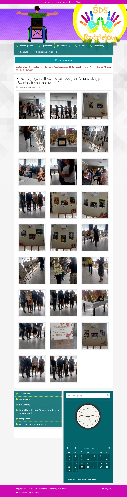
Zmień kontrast (78, 2)
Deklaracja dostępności (46, 52)
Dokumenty (24, 404)
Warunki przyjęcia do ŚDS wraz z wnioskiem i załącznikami (39, 411)
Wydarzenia (24, 399)
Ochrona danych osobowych (32, 424)
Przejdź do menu (63, 59)
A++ (65, 2)
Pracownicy (99, 45)
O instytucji (65, 45)
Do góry (106, 488)
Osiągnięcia (24, 418)
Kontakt (24, 52)
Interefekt (35, 492)
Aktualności (24, 393)
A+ (61, 2)
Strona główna (26, 45)
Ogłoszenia (47, 45)
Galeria (82, 45)
